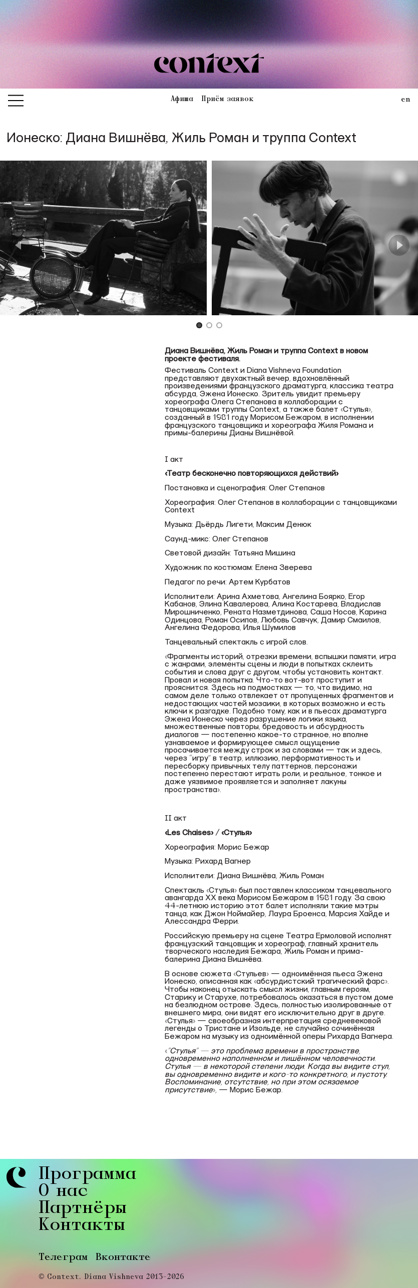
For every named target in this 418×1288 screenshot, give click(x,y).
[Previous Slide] (19, 245)
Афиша (182, 99)
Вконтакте (123, 1257)
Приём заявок (227, 99)
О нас (63, 1192)
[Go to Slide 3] (219, 326)
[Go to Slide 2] (209, 326)
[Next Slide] (398, 245)
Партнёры (83, 1209)
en (405, 100)
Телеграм (63, 1257)
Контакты (82, 1226)
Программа (87, 1175)
